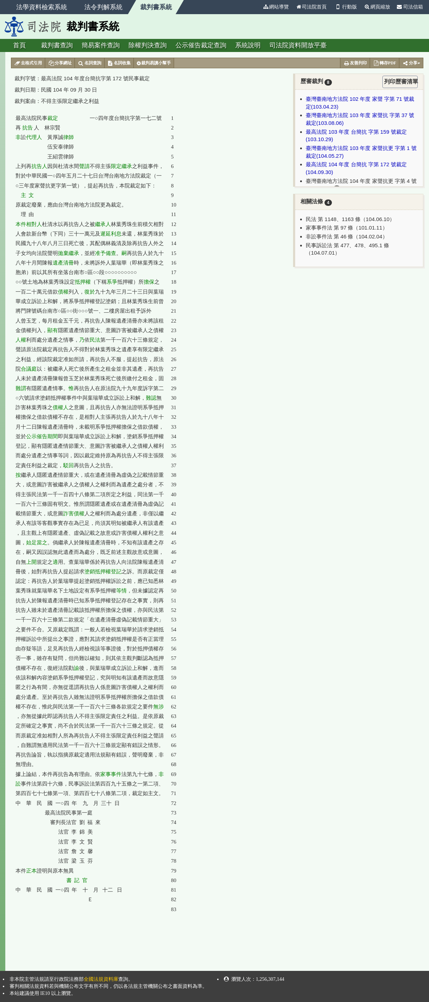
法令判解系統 (103, 7)
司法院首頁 (311, 7)
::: (256, 7)
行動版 (345, 7)
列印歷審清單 (401, 82)
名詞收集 (119, 63)
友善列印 (355, 63)
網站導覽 (276, 7)
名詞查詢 (89, 63)
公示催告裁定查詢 (200, 45)
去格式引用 (28, 63)
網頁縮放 (377, 7)
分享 (411, 63)
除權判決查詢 (148, 45)
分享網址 (60, 63)
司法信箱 (410, 7)
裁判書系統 (156, 7)
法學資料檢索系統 (41, 7)
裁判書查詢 (57, 45)
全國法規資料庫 (101, 979)
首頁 (19, 45)
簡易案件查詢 (101, 45)
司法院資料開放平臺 (298, 45)
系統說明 (248, 45)
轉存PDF (384, 63)
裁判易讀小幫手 (154, 63)
